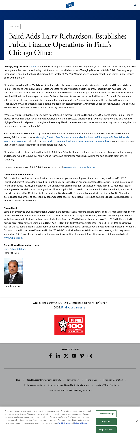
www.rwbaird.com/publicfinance (80, 167)
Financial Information (113, 379)
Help (18, 379)
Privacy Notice (80, 424)
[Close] (136, 422)
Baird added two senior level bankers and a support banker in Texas (76, 140)
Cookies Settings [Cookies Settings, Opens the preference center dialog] (106, 414)
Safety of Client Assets (105, 385)
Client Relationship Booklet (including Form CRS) (70, 390)
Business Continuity (33, 385)
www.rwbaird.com (13, 237)
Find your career (73, 307)
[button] (5, 5)
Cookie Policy (63, 424)
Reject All (106, 422)
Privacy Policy (73, 379)
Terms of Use (91, 379)
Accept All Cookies (106, 430)
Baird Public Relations (15, 248)
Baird (33, 66)
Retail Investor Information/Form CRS (44, 379)
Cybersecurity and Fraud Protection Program (68, 385)
